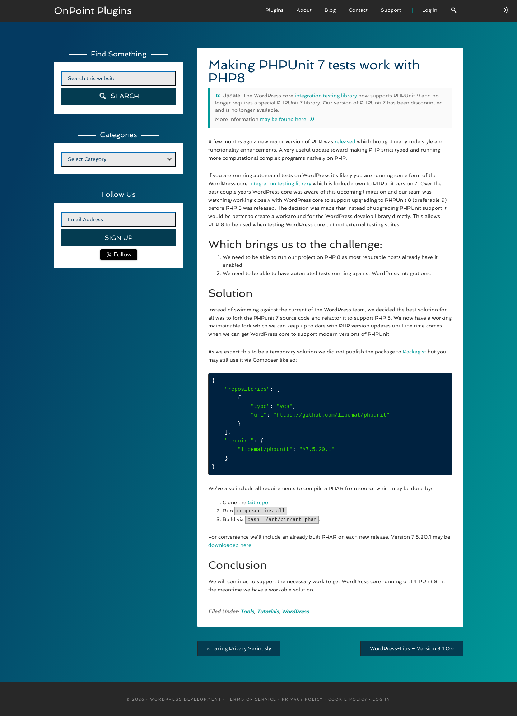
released (345, 141)
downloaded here (229, 544)
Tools (247, 611)
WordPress (295, 611)
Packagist (415, 351)
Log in (381, 699)
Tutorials (268, 611)
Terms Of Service (251, 699)
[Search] (453, 11)
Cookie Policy (347, 699)
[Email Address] (118, 219)
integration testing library (326, 95)
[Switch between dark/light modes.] (506, 10)
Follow (122, 254)
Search (118, 96)
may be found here (283, 119)
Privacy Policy (302, 699)
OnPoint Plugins (94, 11)
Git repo (258, 502)
